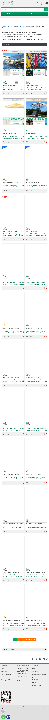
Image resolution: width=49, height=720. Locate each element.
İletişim (34, 682)
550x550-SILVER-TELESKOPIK (34, 426)
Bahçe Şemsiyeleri (24, 676)
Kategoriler (4, 26)
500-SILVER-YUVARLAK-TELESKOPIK (13, 523)
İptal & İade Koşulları (37, 677)
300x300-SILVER (7, 280)
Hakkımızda (35, 668)
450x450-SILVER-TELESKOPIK (34, 377)
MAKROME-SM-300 (31, 133)
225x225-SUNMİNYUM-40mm (10, 133)
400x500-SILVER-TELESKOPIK (11, 377)
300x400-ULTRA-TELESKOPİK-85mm (12, 620)
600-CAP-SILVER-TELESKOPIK (34, 523)
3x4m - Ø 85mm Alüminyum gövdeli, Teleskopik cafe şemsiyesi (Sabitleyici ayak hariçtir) (15, 624)
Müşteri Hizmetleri (6, 674)
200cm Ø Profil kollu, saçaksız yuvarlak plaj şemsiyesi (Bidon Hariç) (15, 185)
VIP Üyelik (3, 677)
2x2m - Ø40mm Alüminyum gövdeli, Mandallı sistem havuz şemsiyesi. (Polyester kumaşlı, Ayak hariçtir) (16, 88)
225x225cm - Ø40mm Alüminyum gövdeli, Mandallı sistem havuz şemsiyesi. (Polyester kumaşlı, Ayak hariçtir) (16, 137)
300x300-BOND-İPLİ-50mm (10, 231)
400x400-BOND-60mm (31, 231)
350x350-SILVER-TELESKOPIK (11, 328)
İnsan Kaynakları (36, 685)
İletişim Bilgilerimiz (23, 665)
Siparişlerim (4, 668)
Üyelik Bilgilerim (5, 671)
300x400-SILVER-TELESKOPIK (34, 280)
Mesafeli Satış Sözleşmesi (39, 674)
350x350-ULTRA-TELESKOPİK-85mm (35, 620)
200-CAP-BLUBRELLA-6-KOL (10, 182)
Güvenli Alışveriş (36, 671)
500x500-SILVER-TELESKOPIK (11, 426)
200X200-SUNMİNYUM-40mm (10, 85)
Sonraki (30, 640)
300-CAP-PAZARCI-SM (32, 85)
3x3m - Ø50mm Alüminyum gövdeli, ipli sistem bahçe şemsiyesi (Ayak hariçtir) (14, 234)
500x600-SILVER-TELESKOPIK (11, 474)
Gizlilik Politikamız (37, 680)
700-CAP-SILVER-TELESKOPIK (11, 572)
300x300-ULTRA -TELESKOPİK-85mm (35, 572)
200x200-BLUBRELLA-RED (33, 182)
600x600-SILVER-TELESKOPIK (34, 474)
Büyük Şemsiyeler (14, 26)
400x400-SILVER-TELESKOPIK (34, 328)
